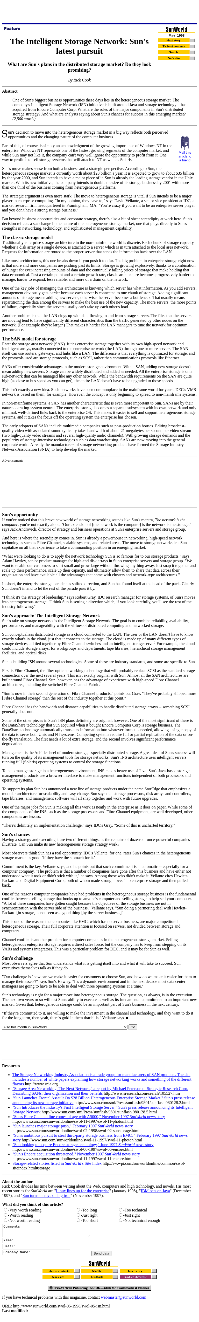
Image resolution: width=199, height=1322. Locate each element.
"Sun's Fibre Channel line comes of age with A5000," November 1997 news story (88, 1116)
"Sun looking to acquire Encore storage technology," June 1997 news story (83, 1144)
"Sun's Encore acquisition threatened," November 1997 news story (76, 1154)
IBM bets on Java (155, 1191)
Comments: (52, 1231)
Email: (40, 1250)
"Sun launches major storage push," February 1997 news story (72, 1126)
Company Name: (40, 1256)
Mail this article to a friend (185, 156)
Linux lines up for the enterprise (82, 1191)
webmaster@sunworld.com (123, 1302)
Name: (40, 1243)
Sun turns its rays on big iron (46, 1195)
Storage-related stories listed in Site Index (57, 1163)
